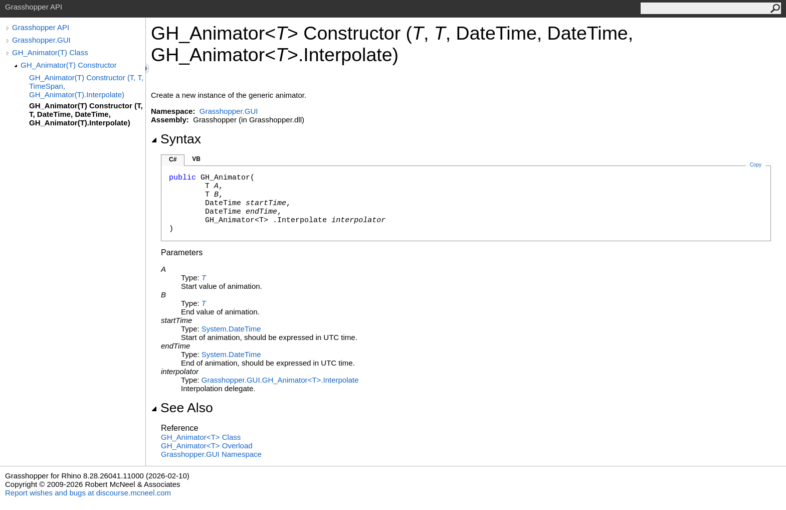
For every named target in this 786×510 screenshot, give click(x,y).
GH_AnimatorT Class (201, 437)
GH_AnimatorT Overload (207, 445)
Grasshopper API (40, 27)
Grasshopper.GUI (41, 40)
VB (196, 158)
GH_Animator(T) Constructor (69, 65)
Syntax (176, 138)
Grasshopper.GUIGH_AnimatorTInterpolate (280, 380)
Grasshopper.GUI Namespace (211, 454)
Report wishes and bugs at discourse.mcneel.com (88, 492)
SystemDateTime (231, 328)
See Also (182, 407)
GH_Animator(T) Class (50, 52)
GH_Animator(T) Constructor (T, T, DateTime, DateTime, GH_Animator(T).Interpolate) (86, 114)
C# (172, 159)
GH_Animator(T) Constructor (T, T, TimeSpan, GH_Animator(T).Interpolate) (86, 86)
